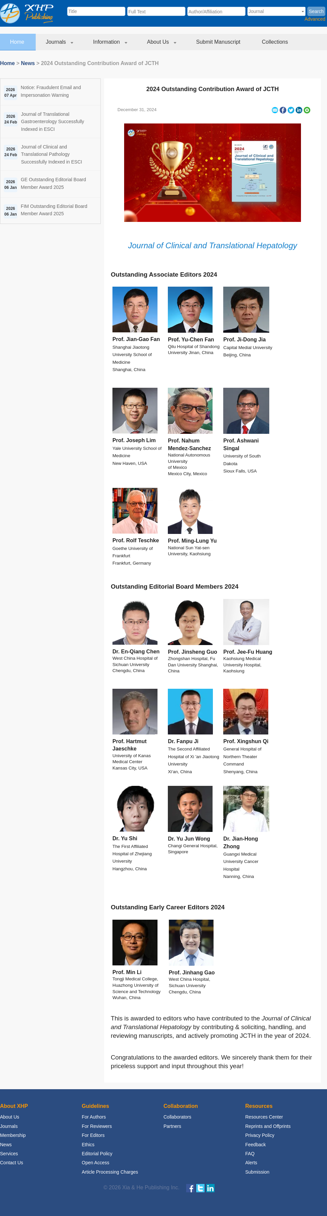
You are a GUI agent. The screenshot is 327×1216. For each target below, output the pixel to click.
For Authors (94, 1117)
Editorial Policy (97, 1153)
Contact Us (11, 1162)
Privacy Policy (259, 1135)
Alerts (251, 1162)
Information (110, 42)
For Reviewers (97, 1126)
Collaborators (177, 1117)
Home (18, 42)
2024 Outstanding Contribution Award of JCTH (212, 89)
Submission (257, 1172)
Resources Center (264, 1117)
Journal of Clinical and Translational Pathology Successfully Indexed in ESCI (51, 154)
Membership (13, 1135)
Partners (172, 1126)
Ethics (88, 1144)
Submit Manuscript (219, 42)
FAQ (250, 1153)
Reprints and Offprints (268, 1126)
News (28, 63)
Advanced (315, 19)
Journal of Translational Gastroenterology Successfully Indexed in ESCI (52, 121)
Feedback (255, 1144)
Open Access (95, 1162)
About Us (161, 42)
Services (9, 1153)
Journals (59, 42)
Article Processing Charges (110, 1172)
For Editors (93, 1135)
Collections (276, 42)
